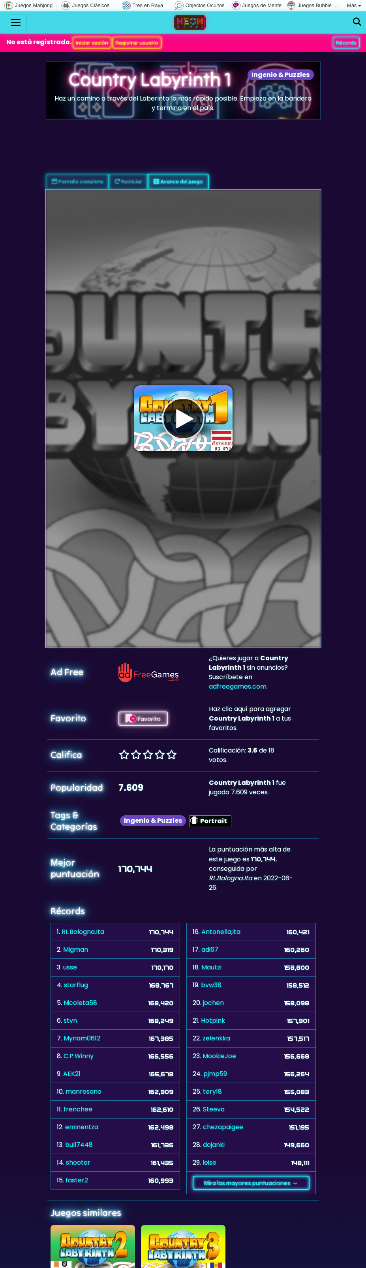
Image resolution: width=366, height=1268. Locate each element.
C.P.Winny (79, 1056)
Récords (346, 42)
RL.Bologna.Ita (83, 931)
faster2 (77, 1180)
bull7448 (79, 1144)
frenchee (78, 1109)
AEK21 (72, 1073)
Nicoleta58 (80, 1002)
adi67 (209, 949)
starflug (76, 985)
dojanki (214, 1144)
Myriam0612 (82, 1038)
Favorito (143, 719)
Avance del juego (178, 181)
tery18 (212, 1091)
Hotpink (213, 1020)
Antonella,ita (220, 931)
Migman (75, 949)
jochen (213, 1002)
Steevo (214, 1109)
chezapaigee (223, 1127)
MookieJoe (219, 1056)
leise (209, 1162)
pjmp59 (215, 1073)
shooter (78, 1162)
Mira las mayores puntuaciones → (251, 1183)
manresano (83, 1091)
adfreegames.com (238, 686)
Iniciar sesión (92, 42)
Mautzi (211, 967)
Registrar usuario (137, 42)
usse (70, 967)
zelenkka (216, 1038)
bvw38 (211, 985)
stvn (70, 1020)
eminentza (81, 1127)
